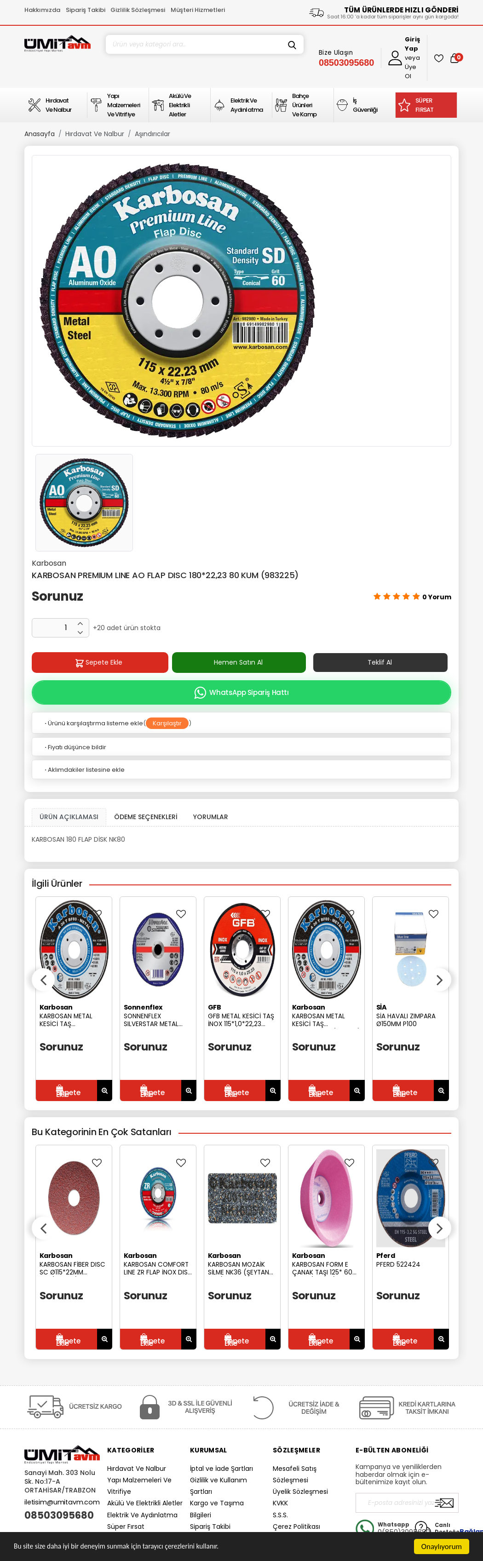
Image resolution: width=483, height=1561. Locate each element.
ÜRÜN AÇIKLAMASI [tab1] (69, 816)
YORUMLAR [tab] (210, 816)
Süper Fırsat (125, 1526)
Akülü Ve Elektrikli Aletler (145, 1503)
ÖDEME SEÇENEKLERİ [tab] (146, 816)
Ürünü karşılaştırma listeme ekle (93, 723)
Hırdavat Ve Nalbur (94, 133)
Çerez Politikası (296, 1526)
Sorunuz (57, 596)
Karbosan (49, 563)
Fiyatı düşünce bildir (74, 747)
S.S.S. (280, 1515)
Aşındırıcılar (152, 133)
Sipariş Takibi (85, 10)
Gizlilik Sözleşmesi (137, 10)
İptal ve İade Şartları (221, 1468)
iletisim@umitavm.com (62, 1502)
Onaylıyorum (441, 1546)
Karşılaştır (167, 723)
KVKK (280, 1503)
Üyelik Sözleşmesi (300, 1491)
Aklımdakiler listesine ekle (84, 769)
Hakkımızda (42, 10)
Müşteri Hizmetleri (198, 10)
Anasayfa (39, 133)
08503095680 (59, 1515)
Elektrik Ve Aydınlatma (142, 1515)
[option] (241, 301)
